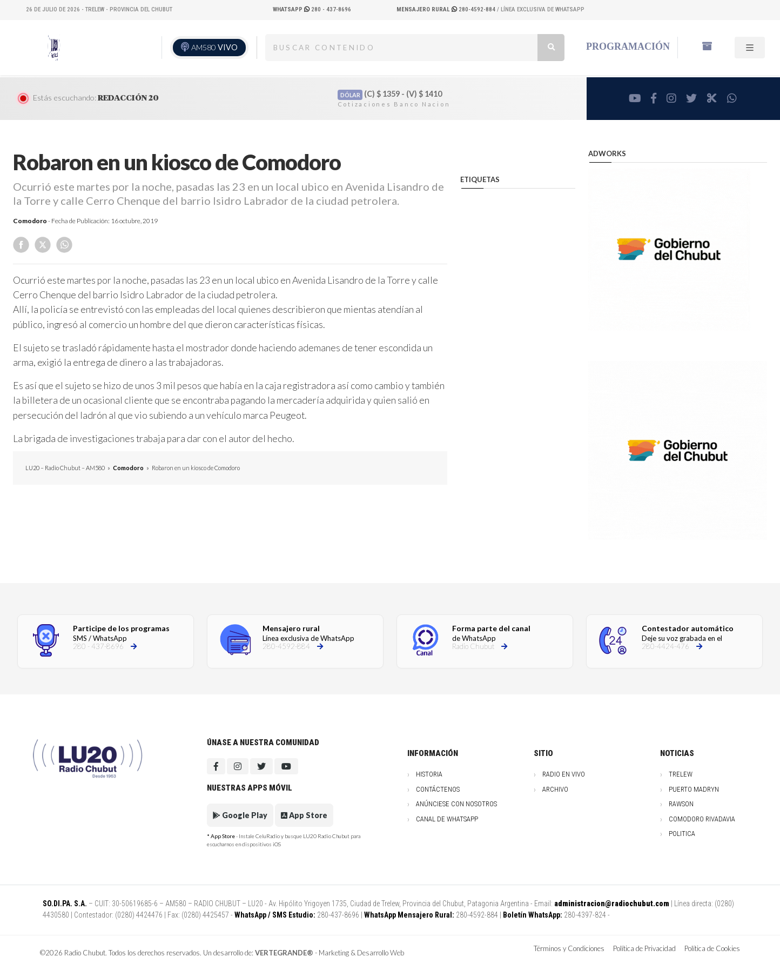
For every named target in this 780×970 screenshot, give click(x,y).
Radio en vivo (563, 774)
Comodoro (30, 221)
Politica (682, 833)
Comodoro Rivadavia (702, 819)
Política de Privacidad (644, 948)
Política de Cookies (712, 948)
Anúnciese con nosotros (456, 804)
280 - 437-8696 (312, 9)
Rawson (681, 804)
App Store (304, 815)
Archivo (555, 789)
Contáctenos (438, 789)
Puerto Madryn (694, 789)
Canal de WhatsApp (447, 819)
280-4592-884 (446, 9)
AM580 (214, 47)
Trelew (680, 774)
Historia (429, 774)
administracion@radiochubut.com (611, 903)
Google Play (240, 815)
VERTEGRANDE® (284, 952)
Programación (628, 46)
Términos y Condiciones (569, 948)
